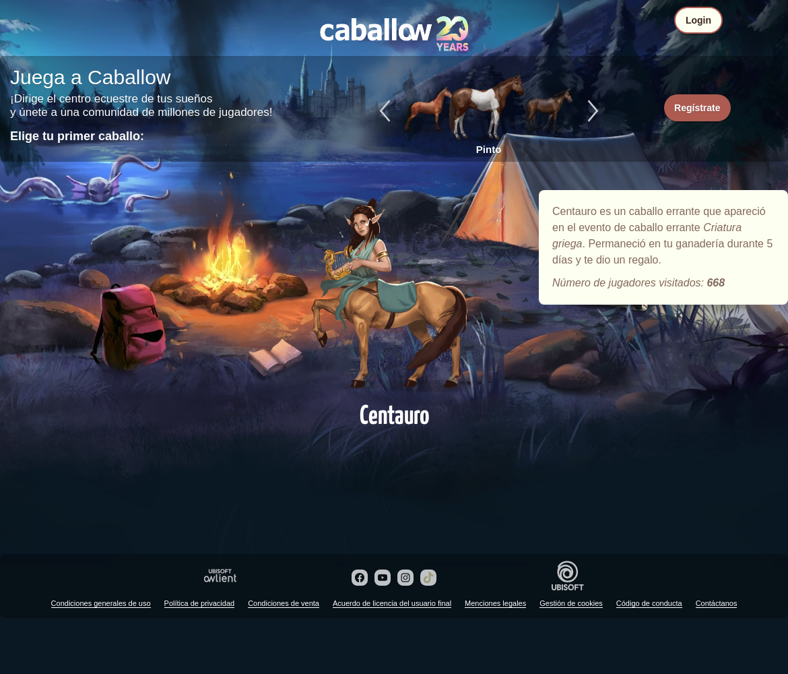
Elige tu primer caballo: (77, 136)
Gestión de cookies (571, 603)
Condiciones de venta (283, 603)
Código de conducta (649, 603)
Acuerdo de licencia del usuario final (392, 603)
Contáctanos (716, 603)
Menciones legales (495, 603)
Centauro (394, 291)
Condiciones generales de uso (101, 603)
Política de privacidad (199, 603)
